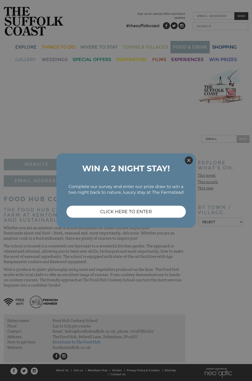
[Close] (189, 160)
